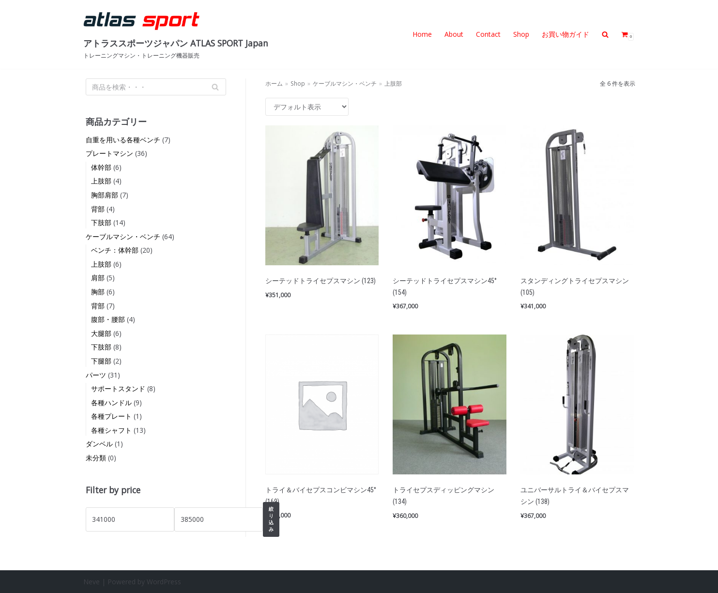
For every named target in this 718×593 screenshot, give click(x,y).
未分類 (96, 457)
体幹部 (101, 167)
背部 (98, 208)
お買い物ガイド (565, 34)
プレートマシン (109, 153)
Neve (91, 581)
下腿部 (101, 360)
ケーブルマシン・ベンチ (123, 236)
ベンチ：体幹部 (114, 250)
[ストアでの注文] (307, 107)
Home (422, 34)
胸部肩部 (104, 194)
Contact (488, 34)
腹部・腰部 (108, 319)
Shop (521, 34)
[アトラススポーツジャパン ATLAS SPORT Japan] (175, 34)
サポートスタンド (118, 388)
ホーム (274, 83)
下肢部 (101, 222)
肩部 (98, 277)
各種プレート (111, 416)
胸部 (98, 291)
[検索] (156, 86)
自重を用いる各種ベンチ (123, 139)
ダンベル (99, 443)
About (453, 34)
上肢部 (101, 180)
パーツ (96, 375)
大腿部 (101, 333)
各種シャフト (111, 430)
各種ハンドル (111, 402)
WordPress (164, 581)
